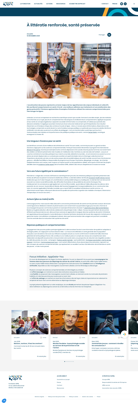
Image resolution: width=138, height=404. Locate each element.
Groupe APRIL (106, 379)
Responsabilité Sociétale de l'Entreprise (114, 382)
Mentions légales (39, 396)
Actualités (38, 4)
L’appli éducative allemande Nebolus (96, 208)
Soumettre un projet (77, 4)
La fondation (25, 4)
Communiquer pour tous (49, 242)
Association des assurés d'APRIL (112, 388)
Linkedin (125, 3)
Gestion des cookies (87, 396)
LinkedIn (109, 35)
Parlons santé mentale (65, 240)
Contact (105, 4)
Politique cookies (73, 396)
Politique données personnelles (56, 396)
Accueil (8, 4)
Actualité (30, 34)
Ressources (60, 4)
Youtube (121, 3)
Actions (49, 4)
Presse (114, 4)
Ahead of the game (33, 150)
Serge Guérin (92, 132)
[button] (64, 361)
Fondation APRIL (15, 378)
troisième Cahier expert (46, 164)
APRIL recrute (106, 385)
